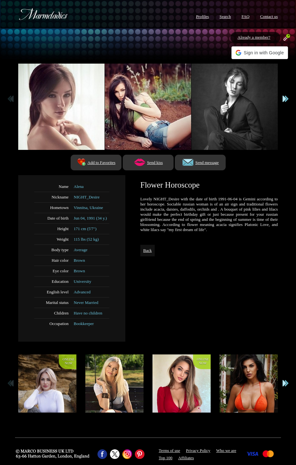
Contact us (269, 16)
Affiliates (186, 457)
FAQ (245, 16)
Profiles (202, 16)
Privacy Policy (198, 450)
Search (225, 16)
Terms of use (169, 450)
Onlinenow (68, 361)
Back (147, 250)
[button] (259, 52)
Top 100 (166, 457)
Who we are (226, 450)
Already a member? (254, 37)
